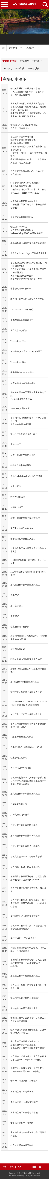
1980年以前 (33, 68)
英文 (19, 1167)
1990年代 (7, 68)
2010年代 (24, 61)
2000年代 (37, 61)
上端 (4, 1167)
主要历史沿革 (9, 61)
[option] (15, 48)
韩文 (12, 1167)
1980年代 (19, 68)
